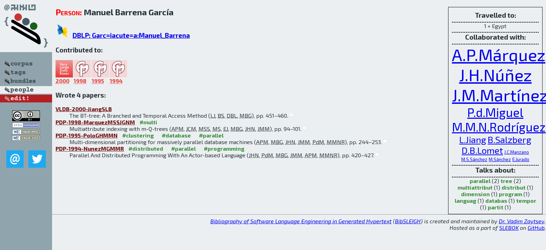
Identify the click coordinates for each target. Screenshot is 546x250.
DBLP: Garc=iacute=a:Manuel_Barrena (131, 35)
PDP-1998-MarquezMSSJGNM (95, 122)
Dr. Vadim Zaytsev (522, 221)
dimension (475, 194)
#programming (224, 148)
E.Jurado (520, 159)
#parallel (211, 135)
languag (465, 200)
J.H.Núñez (495, 75)
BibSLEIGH (408, 221)
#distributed (145, 148)
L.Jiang (472, 139)
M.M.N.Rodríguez (499, 126)
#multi (148, 122)
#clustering (138, 135)
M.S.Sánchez (474, 159)
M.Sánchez (500, 159)
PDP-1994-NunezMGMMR (90, 148)
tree (506, 180)
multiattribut (475, 187)
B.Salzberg (509, 139)
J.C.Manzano (516, 152)
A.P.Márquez (498, 54)
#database (176, 135)
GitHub (536, 227)
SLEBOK (509, 227)
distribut (514, 187)
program (510, 194)
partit (495, 207)
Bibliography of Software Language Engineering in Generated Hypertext (301, 221)
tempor (526, 200)
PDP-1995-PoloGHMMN (87, 135)
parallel (480, 180)
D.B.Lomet (482, 150)
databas (496, 200)
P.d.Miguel (495, 112)
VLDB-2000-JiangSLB (84, 109)
